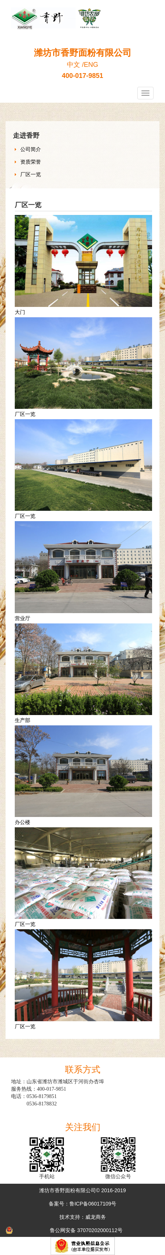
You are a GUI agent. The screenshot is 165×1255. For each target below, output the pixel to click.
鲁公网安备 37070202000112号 (86, 1230)
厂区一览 (30, 174)
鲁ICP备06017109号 (93, 1204)
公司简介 (30, 149)
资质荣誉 (30, 162)
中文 (73, 64)
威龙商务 (95, 1217)
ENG (91, 64)
